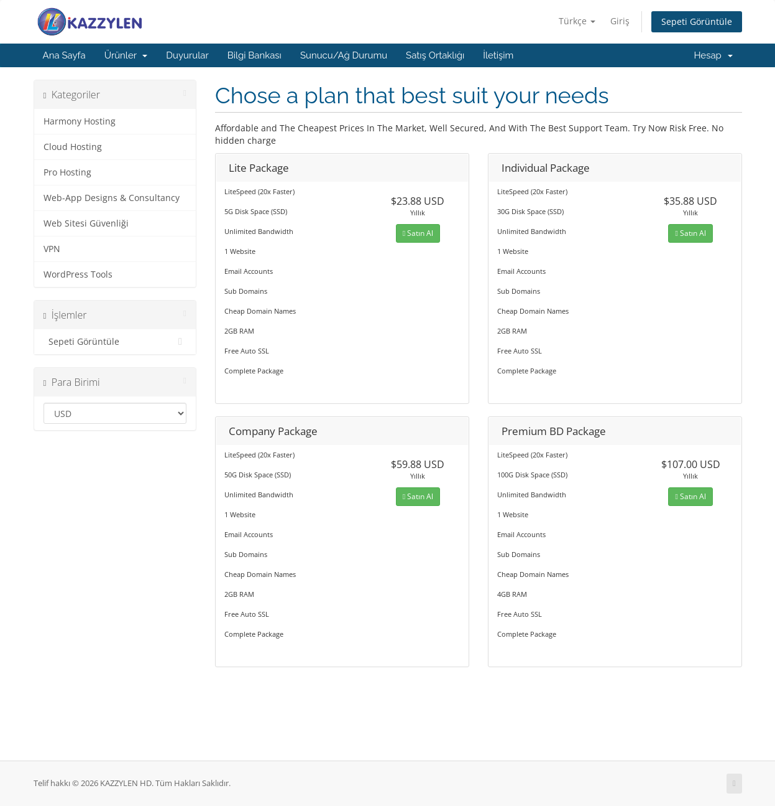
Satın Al (418, 233)
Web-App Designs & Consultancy (112, 198)
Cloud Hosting (73, 146)
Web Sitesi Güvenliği (86, 223)
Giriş (620, 21)
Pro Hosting (67, 172)
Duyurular (187, 55)
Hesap (713, 55)
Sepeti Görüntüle (696, 21)
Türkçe (577, 21)
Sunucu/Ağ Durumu (343, 55)
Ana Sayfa (64, 55)
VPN (52, 249)
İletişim (498, 55)
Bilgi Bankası (254, 55)
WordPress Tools (78, 274)
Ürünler (126, 55)
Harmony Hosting (80, 121)
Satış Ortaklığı (435, 55)
